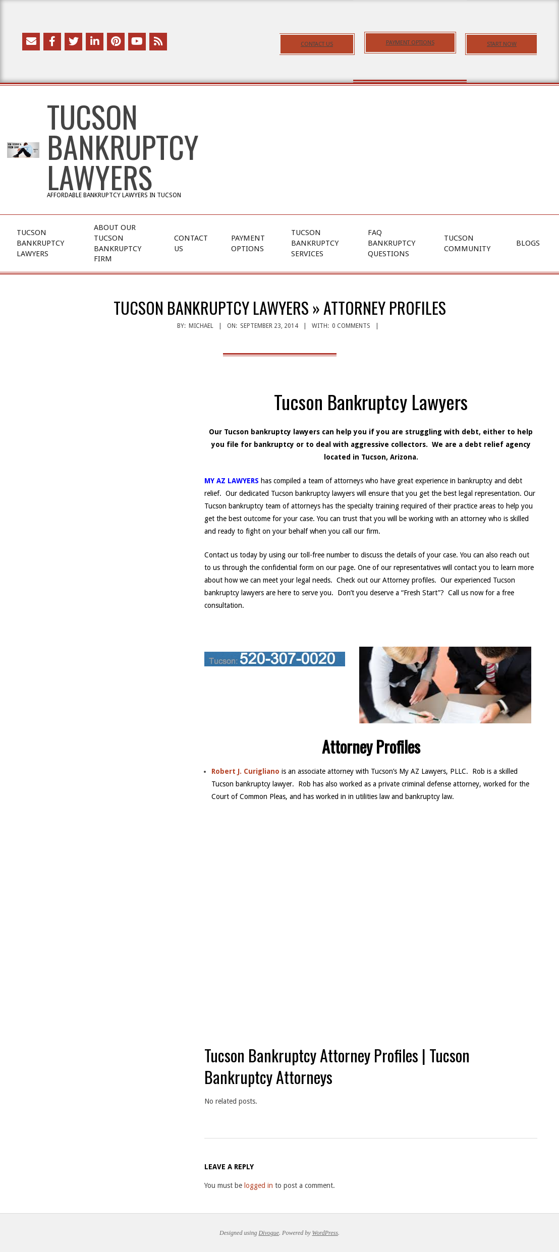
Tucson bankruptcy (233, 506)
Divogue (268, 1232)
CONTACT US (317, 44)
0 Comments (351, 325)
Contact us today (230, 555)
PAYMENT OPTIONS (410, 42)
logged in (258, 1185)
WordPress (325, 1232)
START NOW (502, 44)
